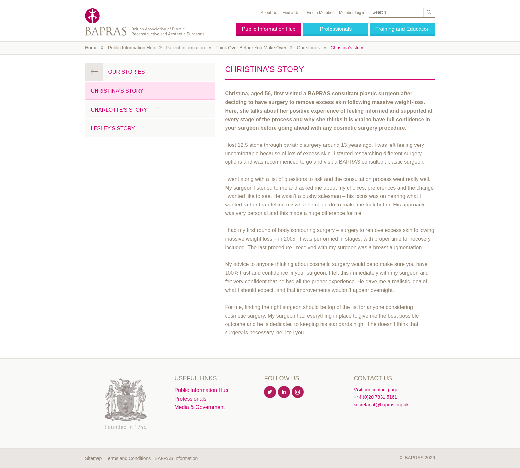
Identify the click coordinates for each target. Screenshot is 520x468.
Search (428, 12)
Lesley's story (113, 128)
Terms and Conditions (128, 458)
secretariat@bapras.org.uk (381, 404)
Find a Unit (291, 12)
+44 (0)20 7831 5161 (375, 397)
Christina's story (346, 47)
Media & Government (199, 407)
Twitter (270, 392)
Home (91, 47)
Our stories (308, 47)
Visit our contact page (376, 389)
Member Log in (352, 12)
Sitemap (93, 458)
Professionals (336, 29)
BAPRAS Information (176, 458)
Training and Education (402, 29)
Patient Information (185, 47)
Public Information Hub (268, 29)
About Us (269, 12)
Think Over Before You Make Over (251, 47)
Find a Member (320, 12)
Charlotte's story (119, 110)
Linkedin (284, 392)
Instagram (298, 392)
